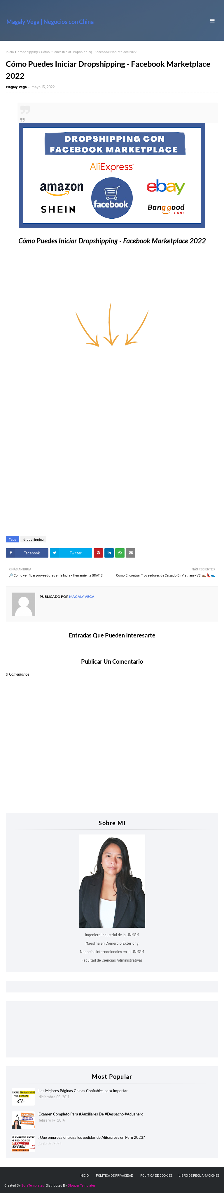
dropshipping (28, 52)
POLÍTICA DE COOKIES (156, 1175)
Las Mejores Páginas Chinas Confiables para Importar (83, 1090)
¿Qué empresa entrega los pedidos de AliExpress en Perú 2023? (91, 1137)
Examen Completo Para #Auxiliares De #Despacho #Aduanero (90, 1114)
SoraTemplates (32, 1185)
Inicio (10, 52)
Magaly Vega (16, 87)
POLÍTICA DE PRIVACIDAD (114, 1175)
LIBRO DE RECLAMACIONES (199, 1175)
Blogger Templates (82, 1185)
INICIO (84, 1175)
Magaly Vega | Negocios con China (50, 21)
